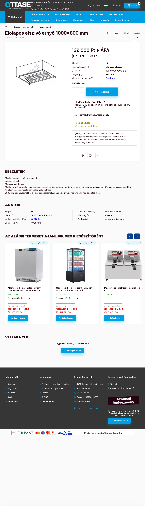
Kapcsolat (104, 20)
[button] (15, 17)
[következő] (137, 236)
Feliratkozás (119, 421)
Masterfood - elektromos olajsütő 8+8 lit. (123, 289)
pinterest (97, 408)
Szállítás (110, 78)
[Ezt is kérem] (18, 318)
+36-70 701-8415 (41, 9)
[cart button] (132, 5)
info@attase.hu (40, 2)
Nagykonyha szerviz (41, 20)
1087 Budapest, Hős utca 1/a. (90, 384)
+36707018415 (83, 388)
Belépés (11, 384)
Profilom (11, 393)
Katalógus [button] (78, 20)
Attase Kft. (114, 384)
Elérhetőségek (48, 401)
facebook (75, 408)
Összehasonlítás (74, 155)
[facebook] (130, 37)
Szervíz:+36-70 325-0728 (62, 2)
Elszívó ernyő (45, 27)
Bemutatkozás (96, 14)
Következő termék (131, 33)
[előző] (130, 236)
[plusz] (82, 91)
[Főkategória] (6, 27)
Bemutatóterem (116, 14)
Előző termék (112, 33)
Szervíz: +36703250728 (87, 397)
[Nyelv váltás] (105, 5)
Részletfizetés (122, 20)
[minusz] (82, 92)
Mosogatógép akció (40, 14)
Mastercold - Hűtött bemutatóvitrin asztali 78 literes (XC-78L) (74, 289)
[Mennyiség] (76, 92)
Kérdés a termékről (82, 155)
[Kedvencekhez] (134, 41)
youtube (92, 408)
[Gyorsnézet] (44, 243)
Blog (92, 20)
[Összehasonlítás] (33, 243)
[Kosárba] (102, 91)
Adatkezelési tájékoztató (52, 388)
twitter (86, 408)
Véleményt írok (71, 350)
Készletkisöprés (62, 14)
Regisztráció (13, 388)
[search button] (94, 5)
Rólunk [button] (79, 14)
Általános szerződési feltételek (55, 384)
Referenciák (62, 20)
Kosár (10, 397)
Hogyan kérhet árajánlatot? (93, 114)
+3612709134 (83, 393)
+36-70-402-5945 (61, 9)
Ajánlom (98, 155)
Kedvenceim (13, 401)
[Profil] (116, 5)
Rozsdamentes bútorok (23, 27)
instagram (80, 408)
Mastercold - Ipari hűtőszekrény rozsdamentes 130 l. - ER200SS (24, 289)
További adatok (78, 83)
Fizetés (45, 393)
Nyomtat (90, 155)
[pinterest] (137, 37)
